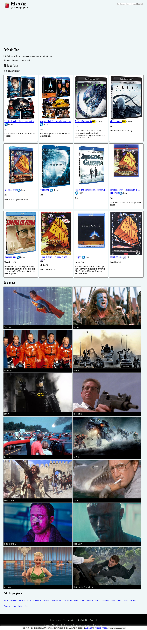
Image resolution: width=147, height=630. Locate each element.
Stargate (78, 256)
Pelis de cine (18, 4)
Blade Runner (78, 544)
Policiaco (125, 600)
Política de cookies (68, 620)
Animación (13, 600)
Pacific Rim (77, 457)
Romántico (133, 600)
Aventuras (22, 600)
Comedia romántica (56, 600)
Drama (76, 600)
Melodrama (105, 600)
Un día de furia (10, 256)
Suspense (7, 606)
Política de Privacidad (101, 628)
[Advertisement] (73, 25)
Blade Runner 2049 (10, 544)
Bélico (29, 600)
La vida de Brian (9, 500)
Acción (6, 600)
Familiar (82, 600)
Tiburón (76, 500)
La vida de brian (10, 189)
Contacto (58, 620)
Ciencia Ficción (37, 600)
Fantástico (90, 600)
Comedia (46, 600)
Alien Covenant (116, 121)
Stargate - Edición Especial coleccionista (55, 121)
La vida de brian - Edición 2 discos (53, 256)
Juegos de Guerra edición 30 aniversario (90, 189)
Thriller (20, 606)
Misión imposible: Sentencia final (83, 587)
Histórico (97, 600)
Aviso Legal (88, 628)
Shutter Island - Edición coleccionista (19, 121)
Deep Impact (8, 457)
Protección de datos (82, 620)
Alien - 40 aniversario (83, 121)
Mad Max (76, 370)
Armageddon (8, 370)
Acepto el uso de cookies (117, 628)
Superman (7, 327)
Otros (26, 606)
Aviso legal (93, 620)
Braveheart (77, 327)
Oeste (119, 600)
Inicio (52, 620)
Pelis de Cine (59, 625)
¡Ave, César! (7, 587)
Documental (68, 600)
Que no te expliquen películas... (20, 7)
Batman (6, 414)
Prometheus (44, 189)
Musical (113, 600)
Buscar (139, 4)
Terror (14, 606)
